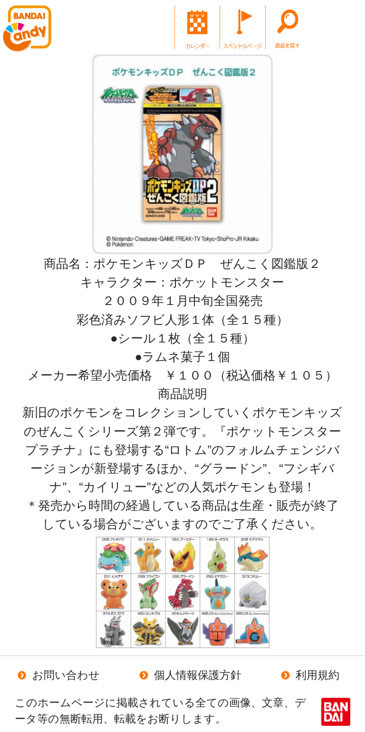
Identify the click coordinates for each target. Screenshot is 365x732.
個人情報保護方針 (188, 675)
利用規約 (308, 675)
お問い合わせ (57, 675)
